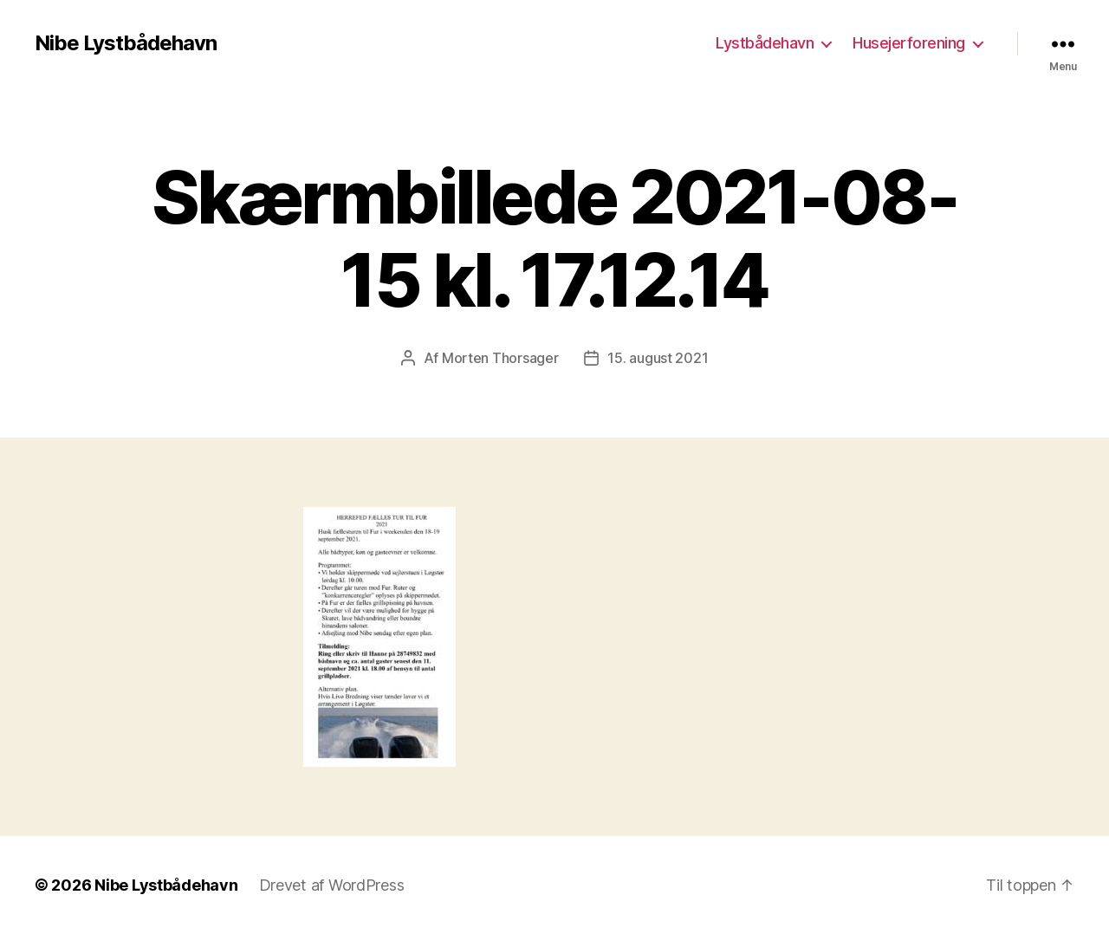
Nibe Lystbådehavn (126, 43)
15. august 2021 (657, 357)
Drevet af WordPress (332, 885)
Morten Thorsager (500, 357)
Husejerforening (909, 43)
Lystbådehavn (765, 43)
